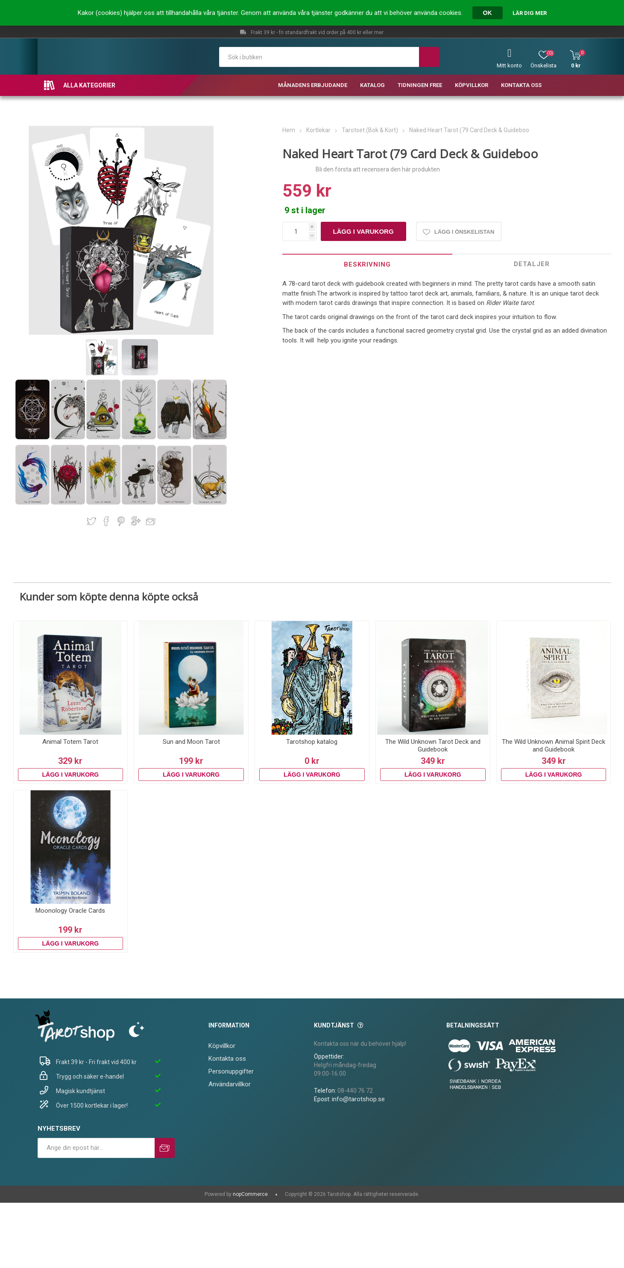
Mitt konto (509, 65)
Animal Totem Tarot (70, 742)
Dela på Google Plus (136, 521)
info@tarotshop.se (358, 1099)
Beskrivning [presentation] (367, 264)
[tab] (367, 264)
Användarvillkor (229, 1084)
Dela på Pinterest (121, 521)
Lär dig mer (530, 13)
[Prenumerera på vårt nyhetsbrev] (96, 1148)
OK (487, 12)
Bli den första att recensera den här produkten (378, 169)
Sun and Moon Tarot (191, 742)
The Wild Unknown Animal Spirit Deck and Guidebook (553, 745)
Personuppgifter (231, 1071)
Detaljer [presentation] (532, 264)
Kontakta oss (227, 1058)
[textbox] (319, 57)
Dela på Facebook (106, 521)
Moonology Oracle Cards (70, 910)
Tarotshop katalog (311, 742)
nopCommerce (250, 1194)
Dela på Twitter (91, 521)
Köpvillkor (221, 1046)
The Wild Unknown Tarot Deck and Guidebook (432, 745)
